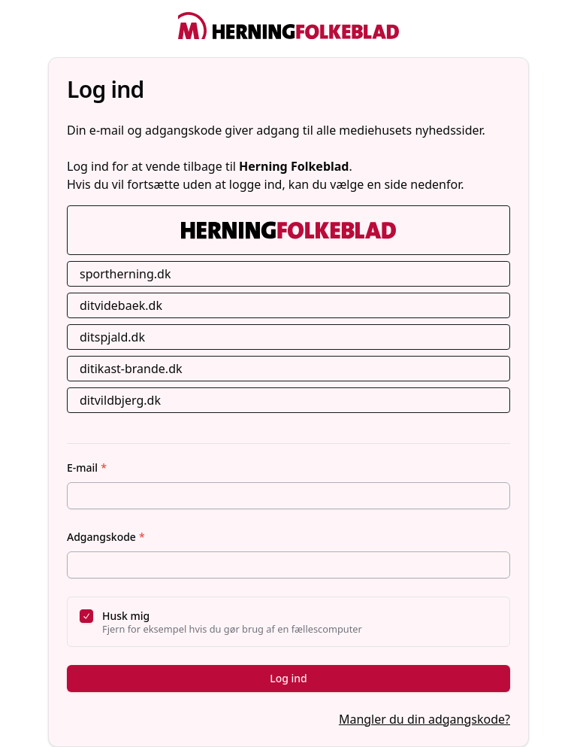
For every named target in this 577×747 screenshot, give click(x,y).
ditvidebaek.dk (121, 305)
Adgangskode (106, 537)
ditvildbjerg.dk (120, 400)
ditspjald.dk (112, 337)
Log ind (288, 678)
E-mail (87, 467)
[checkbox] (86, 616)
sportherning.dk (125, 274)
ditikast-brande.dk (131, 368)
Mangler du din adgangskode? (424, 719)
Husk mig (126, 616)
